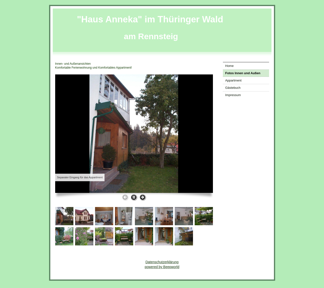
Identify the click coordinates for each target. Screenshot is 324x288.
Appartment (233, 80)
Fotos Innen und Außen (243, 73)
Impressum (233, 95)
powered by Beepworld (162, 267)
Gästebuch (233, 88)
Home (229, 66)
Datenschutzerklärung (161, 262)
